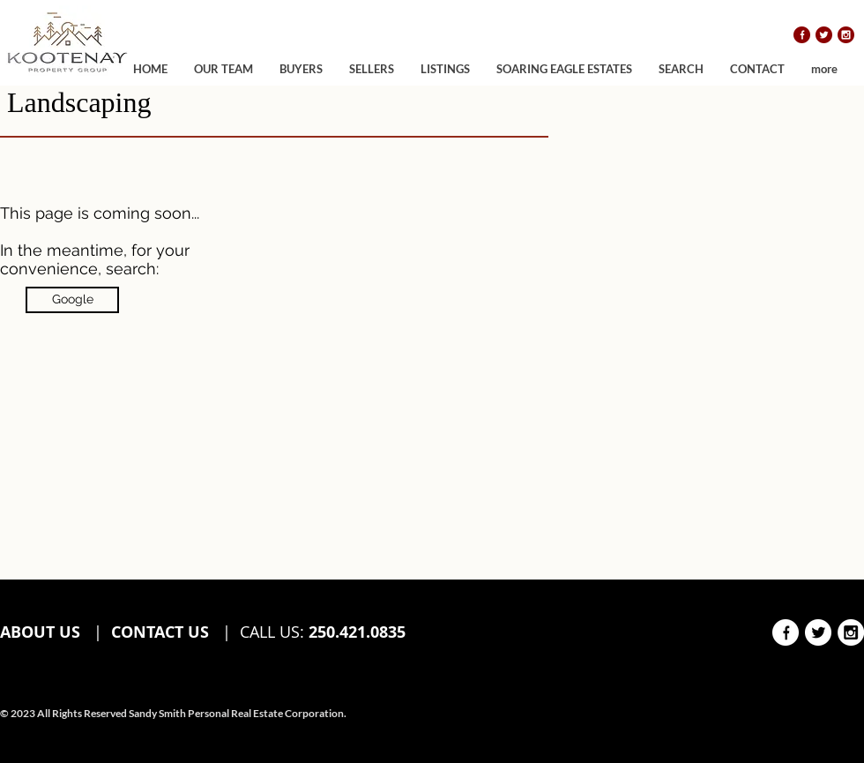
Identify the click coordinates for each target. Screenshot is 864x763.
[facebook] (801, 34)
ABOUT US (42, 632)
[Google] (72, 300)
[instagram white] (851, 632)
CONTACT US (160, 632)
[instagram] (846, 34)
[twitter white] (818, 632)
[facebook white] (785, 632)
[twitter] (824, 34)
